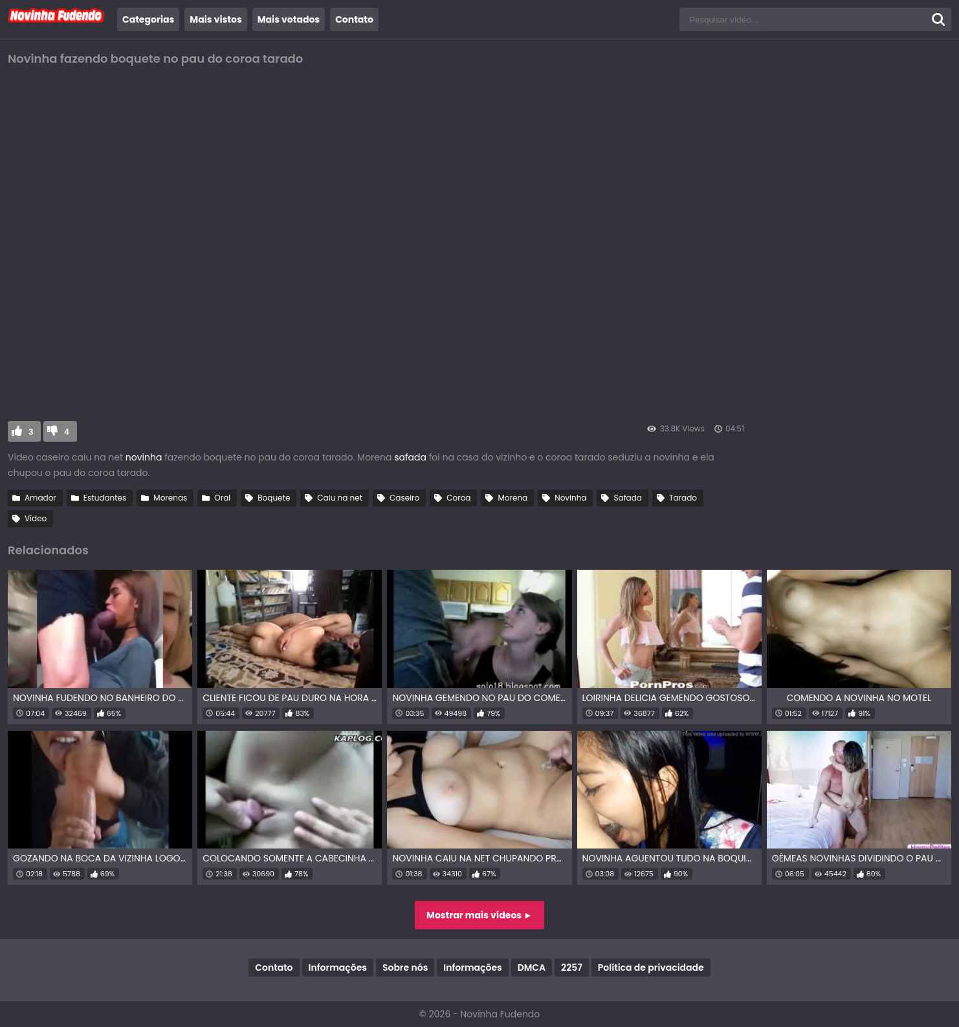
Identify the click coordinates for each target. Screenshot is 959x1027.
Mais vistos (215, 19)
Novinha (570, 497)
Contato (354, 19)
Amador (40, 497)
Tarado (683, 497)
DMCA (532, 967)
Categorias (148, 19)
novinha (145, 457)
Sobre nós (405, 967)
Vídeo (36, 518)
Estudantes (104, 497)
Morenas (170, 497)
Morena (512, 497)
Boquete (274, 497)
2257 (571, 967)
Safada (627, 497)
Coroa (458, 497)
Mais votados (289, 19)
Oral (222, 497)
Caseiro (404, 497)
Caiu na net (339, 497)
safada (410, 457)
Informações (338, 967)
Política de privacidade (651, 967)
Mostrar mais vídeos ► (479, 915)
